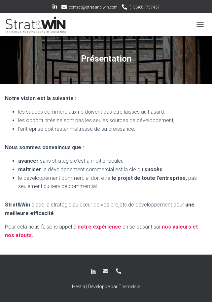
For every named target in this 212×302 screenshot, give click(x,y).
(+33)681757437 (144, 7)
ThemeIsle (129, 286)
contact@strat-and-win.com (93, 7)
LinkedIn (55, 7)
